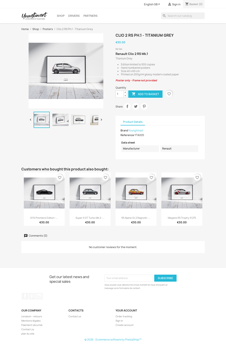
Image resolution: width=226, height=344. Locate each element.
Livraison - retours (31, 316)
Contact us (27, 329)
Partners (90, 16)
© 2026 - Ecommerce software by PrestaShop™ (113, 339)
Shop (60, 16)
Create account (125, 325)
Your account (126, 310)
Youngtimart (136, 130)
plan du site (27, 333)
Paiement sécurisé (31, 325)
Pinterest (144, 106)
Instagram (39, 296)
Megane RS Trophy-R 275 (182, 217)
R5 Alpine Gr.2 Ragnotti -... (136, 217)
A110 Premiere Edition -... (44, 217)
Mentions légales (31, 320)
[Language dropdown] (152, 4)
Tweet (135, 106)
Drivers (74, 16)
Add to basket (145, 94)
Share (127, 106)
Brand (124, 130)
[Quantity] (119, 94)
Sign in (119, 320)
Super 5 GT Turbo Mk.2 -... (90, 217)
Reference (127, 135)
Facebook (25, 296)
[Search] (183, 15)
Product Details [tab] (133, 122)
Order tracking (124, 316)
